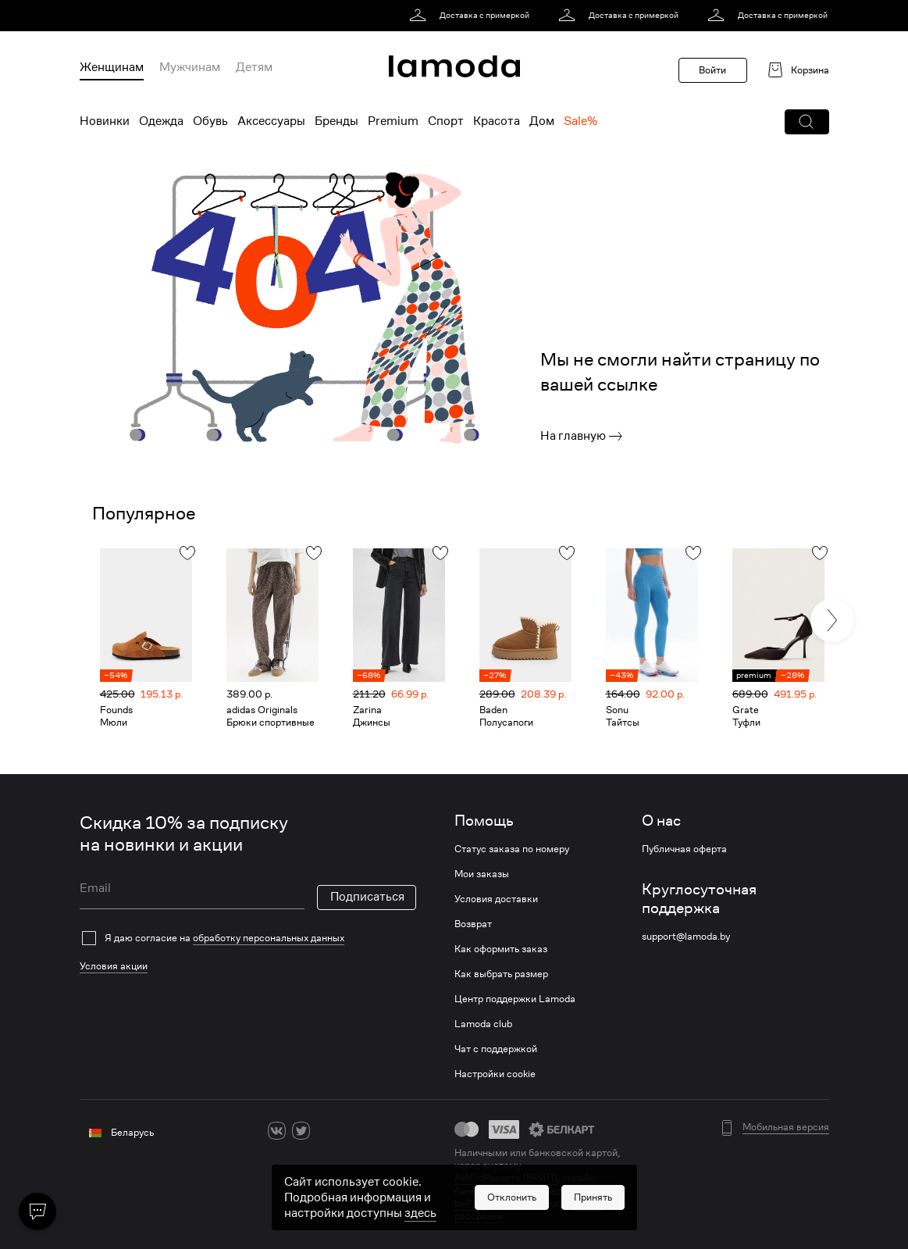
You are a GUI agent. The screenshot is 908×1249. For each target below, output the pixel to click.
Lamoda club (483, 1024)
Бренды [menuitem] (336, 121)
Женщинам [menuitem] (112, 67)
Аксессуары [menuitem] (271, 121)
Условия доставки (496, 899)
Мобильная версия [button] (785, 1127)
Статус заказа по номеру (511, 849)
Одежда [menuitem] (161, 121)
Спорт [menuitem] (446, 121)
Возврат (473, 924)
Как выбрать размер (501, 974)
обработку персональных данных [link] (268, 937)
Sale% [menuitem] (580, 121)
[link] (472, 15)
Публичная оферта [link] (684, 849)
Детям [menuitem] (254, 67)
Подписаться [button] (367, 897)
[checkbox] (248, 938)
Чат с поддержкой (495, 1049)
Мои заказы (481, 874)
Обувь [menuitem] (210, 121)
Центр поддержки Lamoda (514, 999)
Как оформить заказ (500, 949)
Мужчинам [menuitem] (189, 67)
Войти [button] (712, 70)
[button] (807, 121)
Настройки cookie (495, 1074)
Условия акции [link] (114, 965)
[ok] (325, 1130)
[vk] (277, 1130)
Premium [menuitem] (393, 121)
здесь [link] (420, 1220)
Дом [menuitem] (541, 121)
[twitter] (301, 1130)
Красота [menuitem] (496, 121)
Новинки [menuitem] (105, 121)
